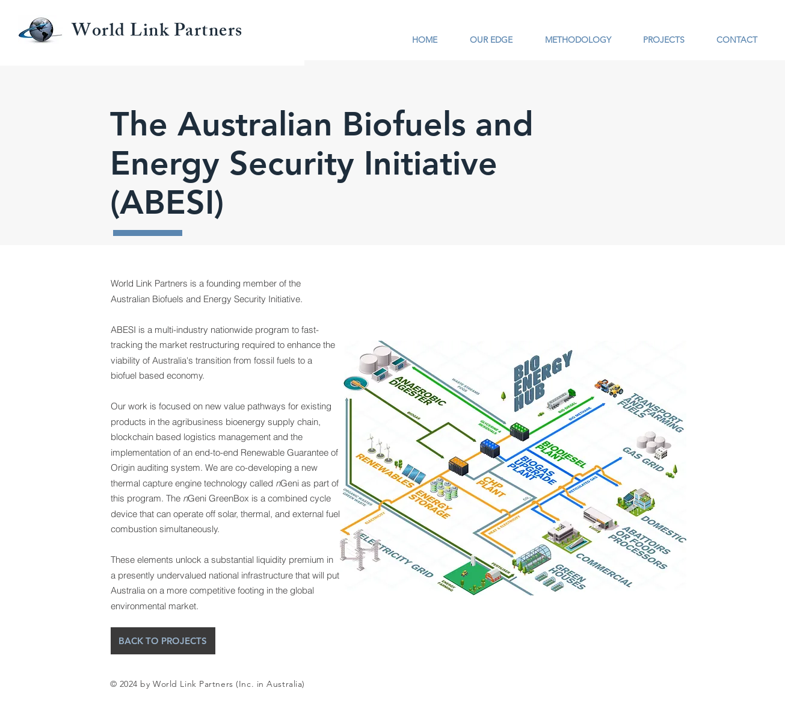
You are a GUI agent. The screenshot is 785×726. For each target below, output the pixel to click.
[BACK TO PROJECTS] (163, 640)
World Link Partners (157, 32)
